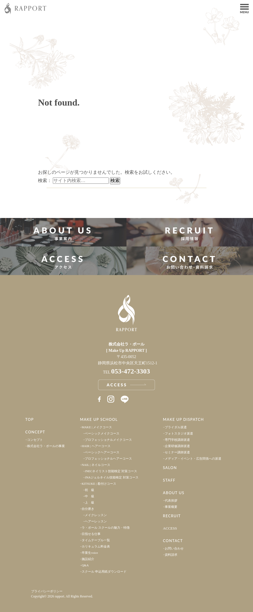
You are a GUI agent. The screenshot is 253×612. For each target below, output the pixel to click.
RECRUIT (172, 516)
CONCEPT (35, 432)
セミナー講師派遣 (177, 452)
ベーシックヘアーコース (102, 452)
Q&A (85, 565)
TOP (29, 419)
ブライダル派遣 (176, 427)
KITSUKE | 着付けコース (99, 483)
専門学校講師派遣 (177, 439)
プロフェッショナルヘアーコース (108, 458)
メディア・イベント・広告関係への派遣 (193, 458)
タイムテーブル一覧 (96, 540)
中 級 (89, 496)
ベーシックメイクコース (102, 433)
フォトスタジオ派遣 (179, 433)
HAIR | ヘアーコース (96, 446)
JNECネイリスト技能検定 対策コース (111, 471)
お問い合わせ (174, 548)
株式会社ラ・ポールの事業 (46, 446)
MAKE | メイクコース (97, 427)
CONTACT (173, 540)
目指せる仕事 (91, 534)
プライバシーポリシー (47, 591)
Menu (244, 8)
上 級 (89, 502)
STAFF (169, 480)
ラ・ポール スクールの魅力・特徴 (106, 527)
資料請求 (171, 554)
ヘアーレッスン (96, 521)
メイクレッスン (96, 515)
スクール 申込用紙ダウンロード (104, 571)
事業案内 (63, 232)
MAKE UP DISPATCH (183, 419)
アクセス (63, 261)
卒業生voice (90, 552)
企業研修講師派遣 (177, 446)
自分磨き (88, 508)
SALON (170, 467)
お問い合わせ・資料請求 (190, 261)
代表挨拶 (171, 500)
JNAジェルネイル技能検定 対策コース (111, 477)
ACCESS (170, 528)
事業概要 (171, 506)
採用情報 (190, 232)
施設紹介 (88, 559)
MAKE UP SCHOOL (99, 419)
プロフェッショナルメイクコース (108, 439)
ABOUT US (173, 492)
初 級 (89, 490)
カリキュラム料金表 (96, 546)
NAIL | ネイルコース (96, 464)
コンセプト (35, 439)
